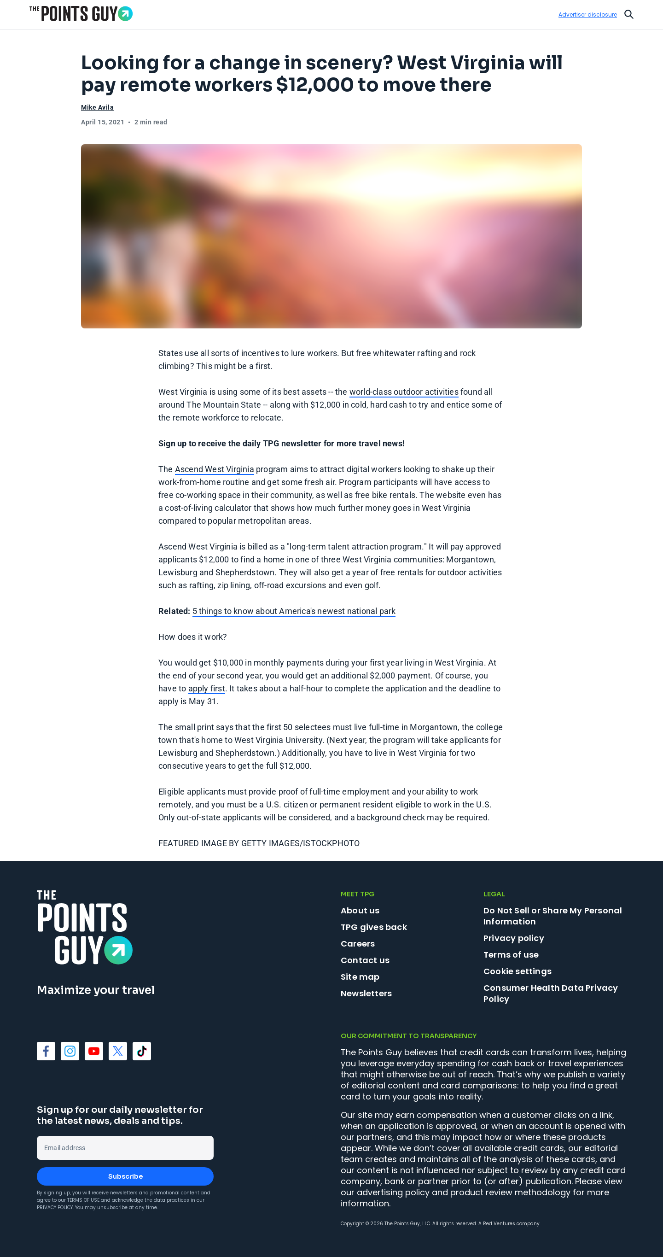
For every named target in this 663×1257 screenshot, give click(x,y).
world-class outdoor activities (404, 392)
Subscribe (125, 1176)
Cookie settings (517, 971)
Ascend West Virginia (214, 469)
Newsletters (366, 993)
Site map (360, 976)
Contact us (365, 960)
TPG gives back (374, 927)
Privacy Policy (55, 1207)
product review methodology (510, 1192)
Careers (358, 943)
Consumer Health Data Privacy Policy (550, 993)
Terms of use (511, 954)
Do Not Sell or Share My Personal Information (552, 916)
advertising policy (393, 1192)
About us (360, 910)
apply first (206, 688)
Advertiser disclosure (587, 14)
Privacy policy (513, 938)
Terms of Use (83, 1200)
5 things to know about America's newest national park (294, 611)
